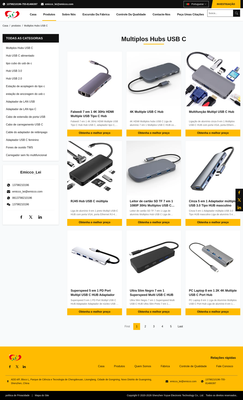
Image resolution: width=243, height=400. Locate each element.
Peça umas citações (190, 14)
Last (180, 326)
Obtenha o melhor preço (94, 132)
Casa (33, 14)
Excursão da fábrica (95, 14)
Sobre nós (69, 14)
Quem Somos (142, 366)
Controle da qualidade (131, 14)
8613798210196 (22, 197)
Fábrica (165, 366)
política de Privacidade (17, 395)
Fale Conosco (224, 366)
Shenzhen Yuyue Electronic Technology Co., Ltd (177, 395)
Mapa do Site (42, 395)
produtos (16, 25)
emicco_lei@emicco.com (59, 4)
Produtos (49, 14)
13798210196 (20, 204)
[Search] (236, 13)
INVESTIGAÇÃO (226, 4)
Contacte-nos (161, 14)
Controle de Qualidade (193, 366)
